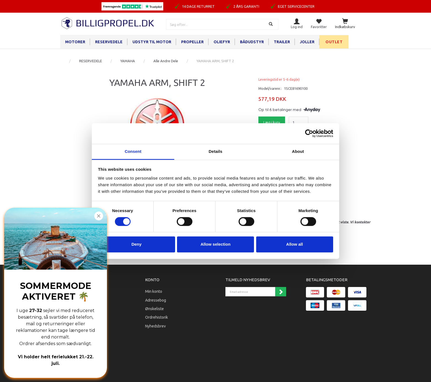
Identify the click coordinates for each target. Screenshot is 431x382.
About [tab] (298, 151)
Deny (136, 244)
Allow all (294, 244)
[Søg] (271, 24)
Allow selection (215, 244)
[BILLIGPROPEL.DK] (108, 22)
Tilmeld (280, 291)
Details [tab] (215, 151)
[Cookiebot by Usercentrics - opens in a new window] (309, 133)
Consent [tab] (133, 151)
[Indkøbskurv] (345, 23)
